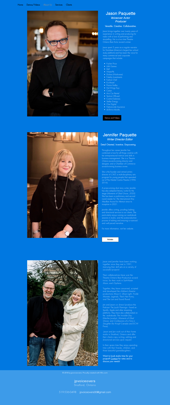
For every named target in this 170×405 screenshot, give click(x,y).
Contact (114, 358)
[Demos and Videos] (112, 118)
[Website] (110, 239)
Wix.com (104, 373)
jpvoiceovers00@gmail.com (95, 392)
